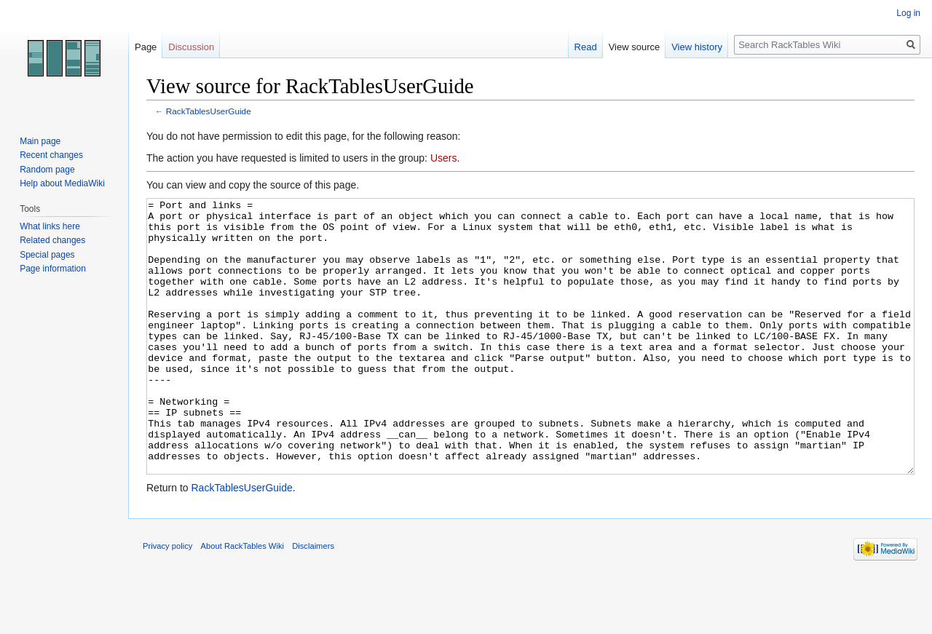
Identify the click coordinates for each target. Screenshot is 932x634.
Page (146, 46)
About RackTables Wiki (242, 600)
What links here (50, 226)
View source (634, 46)
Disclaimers (313, 600)
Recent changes (51, 155)
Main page (40, 141)
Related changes (52, 240)
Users (443, 158)
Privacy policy (167, 600)
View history (696, 46)
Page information (53, 268)
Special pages (47, 255)
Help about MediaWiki (62, 183)
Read (585, 46)
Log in (908, 13)
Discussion (191, 46)
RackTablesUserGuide (208, 111)
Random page (47, 170)
